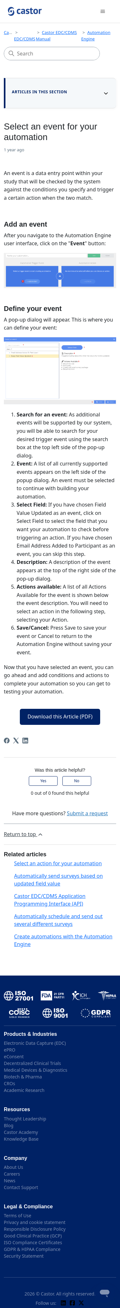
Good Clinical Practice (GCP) (33, 1236)
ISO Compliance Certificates (33, 1242)
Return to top (24, 834)
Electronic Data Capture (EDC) (35, 1043)
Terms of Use (17, 1215)
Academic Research (24, 1090)
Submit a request (87, 813)
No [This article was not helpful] (76, 781)
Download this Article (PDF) (60, 716)
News (9, 1181)
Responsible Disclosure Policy (35, 1229)
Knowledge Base (21, 1139)
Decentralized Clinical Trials (32, 1063)
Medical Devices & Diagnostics (35, 1070)
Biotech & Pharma (23, 1077)
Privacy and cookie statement (35, 1222)
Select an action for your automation (58, 863)
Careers (12, 1174)
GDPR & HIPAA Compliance (32, 1249)
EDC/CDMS (24, 39)
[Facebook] (7, 740)
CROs (9, 1083)
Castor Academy (21, 1132)
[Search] (52, 53)
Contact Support (21, 1187)
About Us (13, 1167)
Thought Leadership (25, 1119)
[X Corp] (16, 740)
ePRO (9, 1050)
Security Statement (24, 1256)
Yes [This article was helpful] (43, 781)
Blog (8, 1125)
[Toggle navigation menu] (102, 11)
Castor (10, 32)
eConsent (14, 1056)
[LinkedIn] (25, 740)
